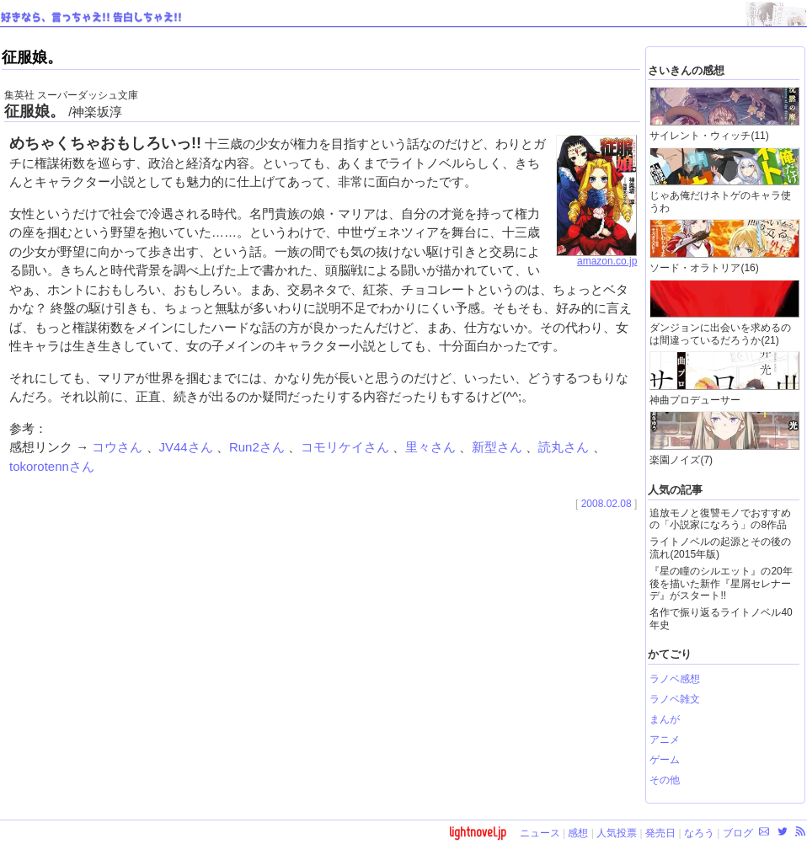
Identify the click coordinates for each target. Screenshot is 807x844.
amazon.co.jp (596, 257)
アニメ (664, 739)
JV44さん (187, 447)
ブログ (738, 833)
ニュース (540, 833)
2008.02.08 (606, 504)
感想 (578, 833)
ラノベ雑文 (674, 699)
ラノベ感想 (674, 679)
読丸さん (565, 447)
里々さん (432, 447)
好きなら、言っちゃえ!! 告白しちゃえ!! (91, 18)
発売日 (660, 833)
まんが (664, 719)
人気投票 (616, 833)
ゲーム (664, 760)
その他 (664, 780)
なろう (699, 833)
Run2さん (258, 447)
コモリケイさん (347, 447)
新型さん (499, 447)
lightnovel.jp (477, 832)
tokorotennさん (51, 466)
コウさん (119, 447)
